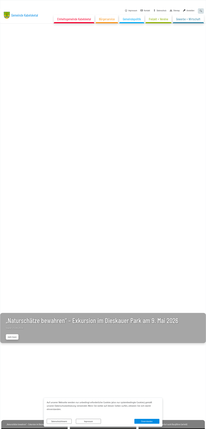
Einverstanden (147, 421)
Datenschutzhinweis (59, 421)
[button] (15, 214)
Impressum (88, 421)
